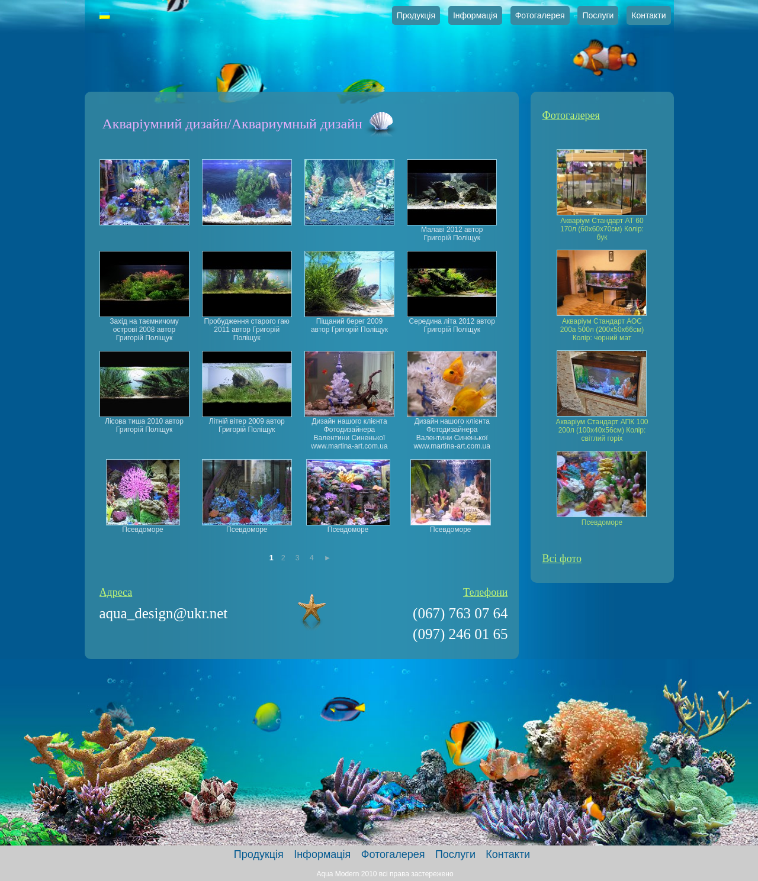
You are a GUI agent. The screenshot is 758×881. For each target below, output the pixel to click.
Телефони (485, 592)
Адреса (116, 592)
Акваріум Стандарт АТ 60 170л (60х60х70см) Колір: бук (602, 229)
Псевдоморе (602, 522)
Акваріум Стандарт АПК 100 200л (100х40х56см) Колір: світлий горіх (601, 430)
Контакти (648, 15)
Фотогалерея (540, 15)
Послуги (598, 15)
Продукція (416, 15)
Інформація (475, 15)
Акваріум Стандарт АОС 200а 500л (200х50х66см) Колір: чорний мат (602, 329)
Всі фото (562, 558)
